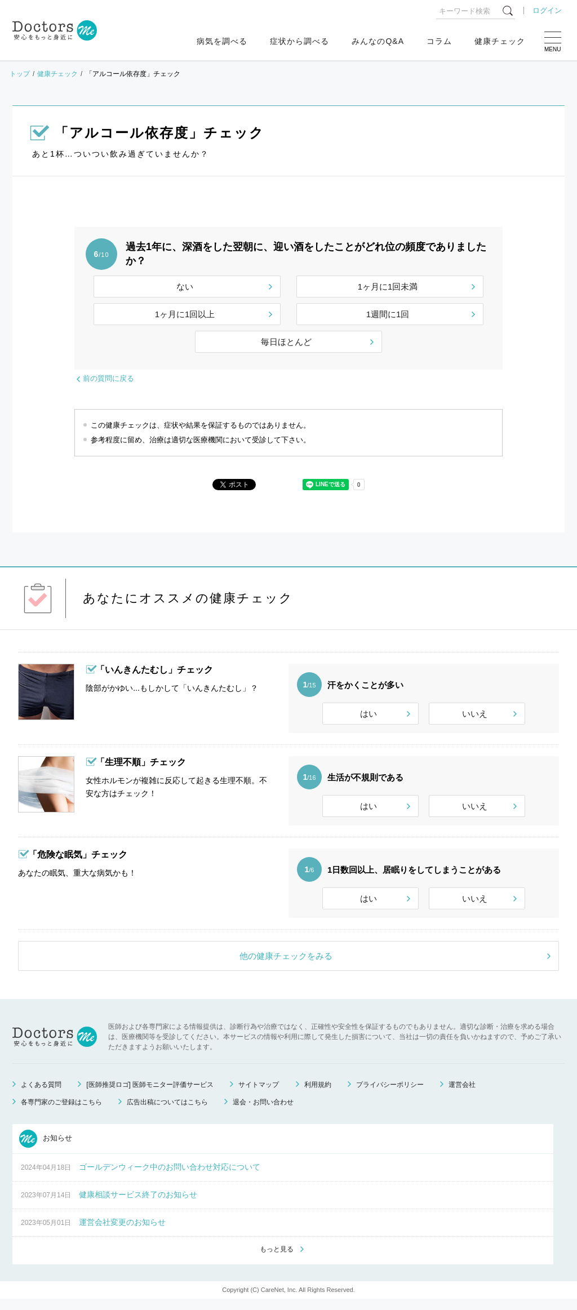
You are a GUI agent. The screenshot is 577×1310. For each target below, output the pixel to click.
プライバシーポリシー (390, 1095)
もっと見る (277, 1260)
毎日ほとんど (286, 342)
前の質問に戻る (108, 378)
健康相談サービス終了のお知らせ (138, 1204)
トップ (20, 74)
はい (368, 713)
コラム (439, 41)
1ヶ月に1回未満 (388, 286)
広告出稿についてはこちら (167, 1112)
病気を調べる (222, 41)
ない (184, 286)
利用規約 (317, 1095)
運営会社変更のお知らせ (122, 1232)
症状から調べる (299, 41)
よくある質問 (41, 1095)
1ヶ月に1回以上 (185, 314)
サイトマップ (258, 1095)
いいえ (474, 713)
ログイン (547, 10)
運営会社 (462, 1095)
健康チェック (499, 41)
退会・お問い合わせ (263, 1112)
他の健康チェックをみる (285, 966)
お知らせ (45, 1149)
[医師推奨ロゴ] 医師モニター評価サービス (150, 1095)
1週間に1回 (388, 314)
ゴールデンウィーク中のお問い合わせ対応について (169, 1177)
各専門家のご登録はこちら (61, 1112)
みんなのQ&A (378, 41)
